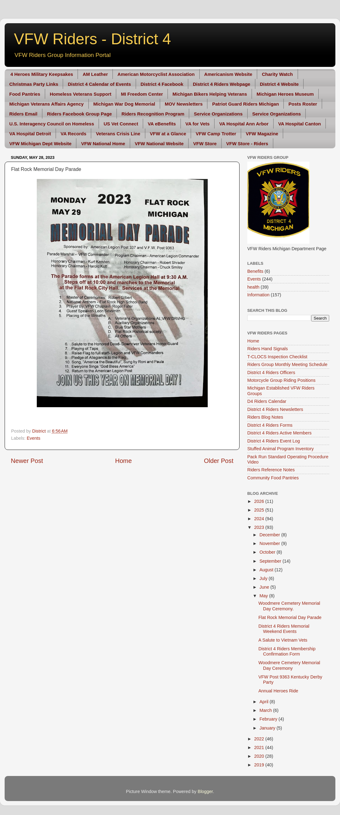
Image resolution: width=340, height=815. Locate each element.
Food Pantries (24, 94)
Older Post (218, 460)
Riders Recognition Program (152, 113)
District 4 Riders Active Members (279, 432)
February (269, 719)
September (271, 561)
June (265, 587)
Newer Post (27, 460)
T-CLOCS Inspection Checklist (277, 356)
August (267, 569)
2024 (259, 518)
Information (258, 294)
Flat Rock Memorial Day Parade (289, 617)
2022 (259, 738)
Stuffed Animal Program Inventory (280, 448)
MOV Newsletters (184, 104)
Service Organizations (218, 113)
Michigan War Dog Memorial (124, 104)
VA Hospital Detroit (30, 133)
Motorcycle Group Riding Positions (281, 380)
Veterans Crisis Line (118, 133)
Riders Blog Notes (265, 417)
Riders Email (23, 113)
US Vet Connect (121, 123)
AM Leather (95, 74)
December (270, 534)
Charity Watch (277, 74)
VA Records (73, 133)
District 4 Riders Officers (271, 372)
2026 (259, 501)
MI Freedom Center (142, 94)
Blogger (205, 791)
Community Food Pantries (273, 477)
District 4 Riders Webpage (221, 84)
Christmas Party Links (33, 84)
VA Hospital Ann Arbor (244, 123)
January (268, 728)
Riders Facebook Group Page (79, 113)
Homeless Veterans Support (80, 94)
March (266, 710)
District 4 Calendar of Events (99, 84)
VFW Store (205, 143)
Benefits (255, 271)
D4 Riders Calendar (266, 401)
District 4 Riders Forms (269, 425)
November (270, 543)
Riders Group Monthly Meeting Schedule (287, 364)
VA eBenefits (162, 123)
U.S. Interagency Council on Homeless (51, 123)
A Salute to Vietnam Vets (282, 640)
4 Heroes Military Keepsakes (42, 74)
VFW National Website (159, 143)
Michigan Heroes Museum (285, 94)
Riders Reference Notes (271, 469)
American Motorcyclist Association (156, 74)
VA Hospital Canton (299, 123)
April (265, 701)
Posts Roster (302, 104)
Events (33, 438)
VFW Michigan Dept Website (40, 143)
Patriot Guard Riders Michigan (245, 104)
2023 (259, 527)
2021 (259, 747)
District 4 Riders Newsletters (275, 409)
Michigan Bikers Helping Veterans (209, 94)
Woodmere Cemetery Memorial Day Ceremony (289, 665)
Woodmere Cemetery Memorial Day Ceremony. (289, 606)
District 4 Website (279, 84)
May (264, 595)
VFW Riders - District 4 (92, 39)
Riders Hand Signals (267, 348)
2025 (259, 510)
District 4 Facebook (162, 84)
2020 (259, 756)
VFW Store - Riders (247, 143)
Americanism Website (228, 74)
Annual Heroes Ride (278, 690)
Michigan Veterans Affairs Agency (46, 104)
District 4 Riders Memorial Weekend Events (283, 629)
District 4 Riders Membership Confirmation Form (287, 651)
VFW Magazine (262, 133)
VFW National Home (103, 143)
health (253, 287)
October (268, 552)
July (264, 578)
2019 (259, 764)
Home (123, 460)
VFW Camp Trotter (216, 133)
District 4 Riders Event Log (273, 440)
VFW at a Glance (168, 133)
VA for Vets (197, 123)
